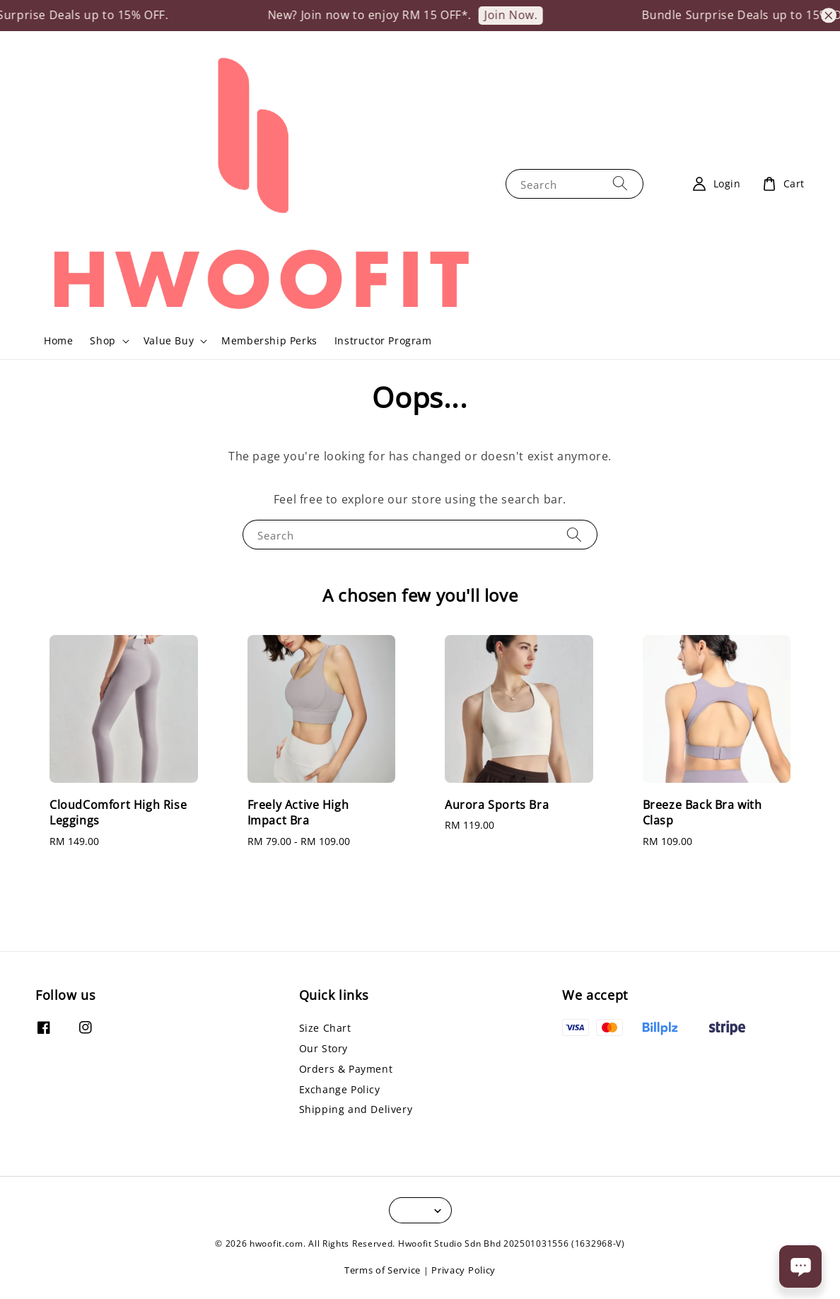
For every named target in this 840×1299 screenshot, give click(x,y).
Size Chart (325, 1028)
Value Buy (169, 340)
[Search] (620, 183)
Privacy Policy (463, 1270)
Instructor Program (383, 340)
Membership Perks (269, 340)
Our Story (323, 1048)
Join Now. (522, 15)
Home (58, 340)
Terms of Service (382, 1270)
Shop (102, 340)
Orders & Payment (346, 1069)
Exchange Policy (339, 1089)
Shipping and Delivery (356, 1109)
